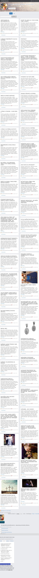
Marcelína (13, 6)
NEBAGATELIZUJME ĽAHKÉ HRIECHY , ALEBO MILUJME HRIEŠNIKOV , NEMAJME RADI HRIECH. (28, 419)
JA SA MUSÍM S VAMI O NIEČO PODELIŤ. (28, 288)
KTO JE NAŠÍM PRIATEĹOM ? (28, 221)
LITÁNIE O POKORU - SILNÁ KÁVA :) (26, 112)
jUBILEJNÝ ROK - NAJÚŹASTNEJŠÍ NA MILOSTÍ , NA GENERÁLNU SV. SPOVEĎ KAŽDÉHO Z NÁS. (9, 277)
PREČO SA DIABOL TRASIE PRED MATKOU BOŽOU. (9, 184)
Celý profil (2, 522)
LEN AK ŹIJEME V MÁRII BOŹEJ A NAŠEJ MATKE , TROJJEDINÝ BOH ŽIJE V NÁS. (26, 295)
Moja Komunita (11, 4)
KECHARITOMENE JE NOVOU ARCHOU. (25, 313)
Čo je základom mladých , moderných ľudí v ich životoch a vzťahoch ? (8, 451)
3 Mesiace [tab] (11, 540)
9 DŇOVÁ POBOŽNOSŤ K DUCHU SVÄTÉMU (9, 39)
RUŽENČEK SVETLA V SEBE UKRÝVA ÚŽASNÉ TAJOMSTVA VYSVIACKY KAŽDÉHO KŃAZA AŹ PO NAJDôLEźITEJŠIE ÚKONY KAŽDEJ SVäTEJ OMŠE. (29, 147)
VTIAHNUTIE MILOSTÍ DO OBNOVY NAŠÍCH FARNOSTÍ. (8, 201)
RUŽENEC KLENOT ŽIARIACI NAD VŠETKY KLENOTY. (9, 339)
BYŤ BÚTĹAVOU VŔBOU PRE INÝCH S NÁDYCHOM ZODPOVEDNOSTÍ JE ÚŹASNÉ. (28, 184)
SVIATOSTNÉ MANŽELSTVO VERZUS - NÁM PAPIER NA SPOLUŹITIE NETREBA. (7, 59)
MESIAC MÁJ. (21, 331)
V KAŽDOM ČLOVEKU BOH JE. (8, 481)
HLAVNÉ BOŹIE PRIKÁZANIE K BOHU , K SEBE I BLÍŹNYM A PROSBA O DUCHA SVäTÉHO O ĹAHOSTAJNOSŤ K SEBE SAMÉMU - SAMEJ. (29, 59)
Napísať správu (11, 8)
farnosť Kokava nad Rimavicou (30, 4)
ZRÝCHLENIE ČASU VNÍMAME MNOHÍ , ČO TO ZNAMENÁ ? (10, 111)
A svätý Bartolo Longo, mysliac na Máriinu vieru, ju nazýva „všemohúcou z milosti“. (6, 551)
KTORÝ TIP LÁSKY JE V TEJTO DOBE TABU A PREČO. (29, 20)
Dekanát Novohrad (22, 4)
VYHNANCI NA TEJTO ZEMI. (27, 77)
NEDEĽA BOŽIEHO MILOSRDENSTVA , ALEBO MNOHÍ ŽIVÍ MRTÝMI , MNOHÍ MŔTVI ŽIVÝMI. (29, 382)
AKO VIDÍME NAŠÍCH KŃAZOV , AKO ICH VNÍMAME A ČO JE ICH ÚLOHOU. (8, 78)
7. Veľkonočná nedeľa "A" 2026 (6, 547)
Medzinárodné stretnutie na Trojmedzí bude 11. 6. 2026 (5, 556)
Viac (37, 534)
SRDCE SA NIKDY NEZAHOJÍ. (8, 95)
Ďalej (33, 513)
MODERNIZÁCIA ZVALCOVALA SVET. (8, 146)
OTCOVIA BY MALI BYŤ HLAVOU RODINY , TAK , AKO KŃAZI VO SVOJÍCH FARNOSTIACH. (28, 239)
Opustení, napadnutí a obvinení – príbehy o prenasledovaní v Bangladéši (6, 558)
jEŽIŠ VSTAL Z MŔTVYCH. (7, 441)
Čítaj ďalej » (3, 31)
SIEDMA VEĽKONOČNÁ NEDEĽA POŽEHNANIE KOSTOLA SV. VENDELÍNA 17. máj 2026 (6, 544)
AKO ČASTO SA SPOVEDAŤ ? (28, 166)
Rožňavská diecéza (16, 4)
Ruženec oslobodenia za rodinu (8, 357)
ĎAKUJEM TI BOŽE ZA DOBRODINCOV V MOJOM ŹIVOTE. (27, 257)
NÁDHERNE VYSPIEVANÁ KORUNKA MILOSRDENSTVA (28, 350)
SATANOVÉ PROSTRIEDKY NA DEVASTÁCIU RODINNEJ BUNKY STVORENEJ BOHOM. (28, 363)
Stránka (17, 513)
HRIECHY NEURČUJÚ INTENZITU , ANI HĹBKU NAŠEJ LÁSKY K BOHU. (9, 258)
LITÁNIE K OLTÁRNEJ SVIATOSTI (8, 130)
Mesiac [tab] (8, 540)
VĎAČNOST (23, 39)
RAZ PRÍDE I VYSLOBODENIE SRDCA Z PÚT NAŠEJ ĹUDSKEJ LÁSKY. (8, 164)
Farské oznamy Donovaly (5, 553)
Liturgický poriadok (4, 548)
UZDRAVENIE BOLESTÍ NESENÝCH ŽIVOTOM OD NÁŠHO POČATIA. (9, 240)
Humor (2, 561)
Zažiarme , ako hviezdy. (27, 401)
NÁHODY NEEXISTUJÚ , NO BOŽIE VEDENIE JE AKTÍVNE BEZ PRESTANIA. (29, 203)
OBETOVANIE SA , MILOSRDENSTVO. (5, 20)
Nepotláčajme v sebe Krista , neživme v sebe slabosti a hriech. (29, 470)
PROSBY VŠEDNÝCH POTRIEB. (28, 94)
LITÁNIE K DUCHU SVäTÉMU (28, 129)
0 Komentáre (3, 35)
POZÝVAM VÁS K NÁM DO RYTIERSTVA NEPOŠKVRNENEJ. (11, 334)
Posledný (36, 513)
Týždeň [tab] (4, 540)
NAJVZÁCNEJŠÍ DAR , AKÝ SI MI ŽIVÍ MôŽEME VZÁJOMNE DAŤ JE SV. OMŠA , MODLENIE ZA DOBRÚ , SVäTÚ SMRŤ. (11, 298)
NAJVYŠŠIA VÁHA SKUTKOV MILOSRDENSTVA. (7, 391)
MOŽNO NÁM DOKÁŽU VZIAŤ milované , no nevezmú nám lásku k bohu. (29, 454)
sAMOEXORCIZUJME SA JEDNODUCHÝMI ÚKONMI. (7, 374)
